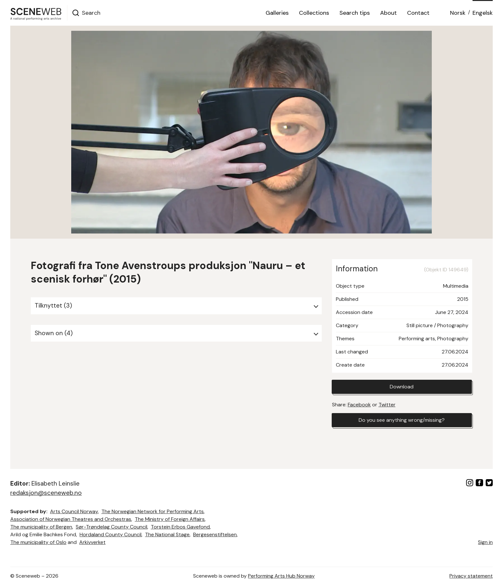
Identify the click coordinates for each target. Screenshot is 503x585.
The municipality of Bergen (41, 526)
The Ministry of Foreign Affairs (170, 519)
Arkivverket (92, 542)
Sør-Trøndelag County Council (111, 526)
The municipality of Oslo (38, 542)
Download (401, 386)
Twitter (387, 404)
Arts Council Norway (74, 511)
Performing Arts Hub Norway (281, 575)
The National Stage (167, 534)
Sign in (485, 542)
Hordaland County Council (110, 534)
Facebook (359, 404)
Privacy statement (471, 575)
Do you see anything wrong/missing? (402, 420)
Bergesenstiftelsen (215, 534)
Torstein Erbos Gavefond (180, 526)
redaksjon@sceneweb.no (46, 493)
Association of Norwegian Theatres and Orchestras (70, 519)
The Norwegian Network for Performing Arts (152, 511)
